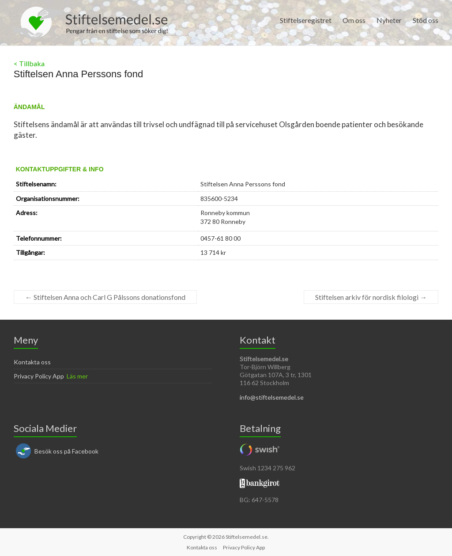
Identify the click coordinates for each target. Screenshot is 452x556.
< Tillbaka (29, 63)
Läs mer (77, 376)
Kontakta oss (32, 362)
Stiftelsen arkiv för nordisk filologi (371, 297)
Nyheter (389, 20)
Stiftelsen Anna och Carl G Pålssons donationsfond (105, 297)
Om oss (354, 20)
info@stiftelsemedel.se (272, 397)
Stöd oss (425, 20)
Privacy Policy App (39, 376)
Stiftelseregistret (305, 20)
